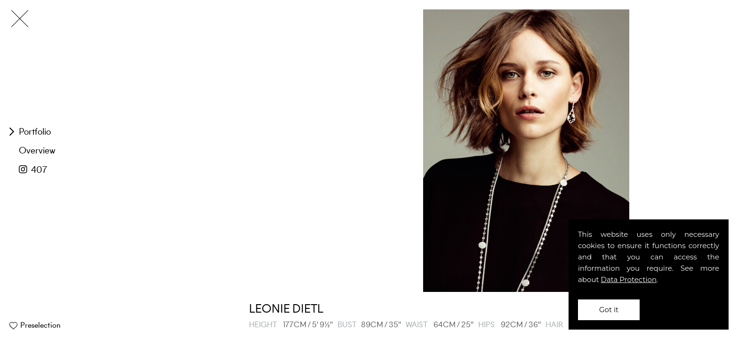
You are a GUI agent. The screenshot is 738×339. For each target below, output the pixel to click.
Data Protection (629, 279)
